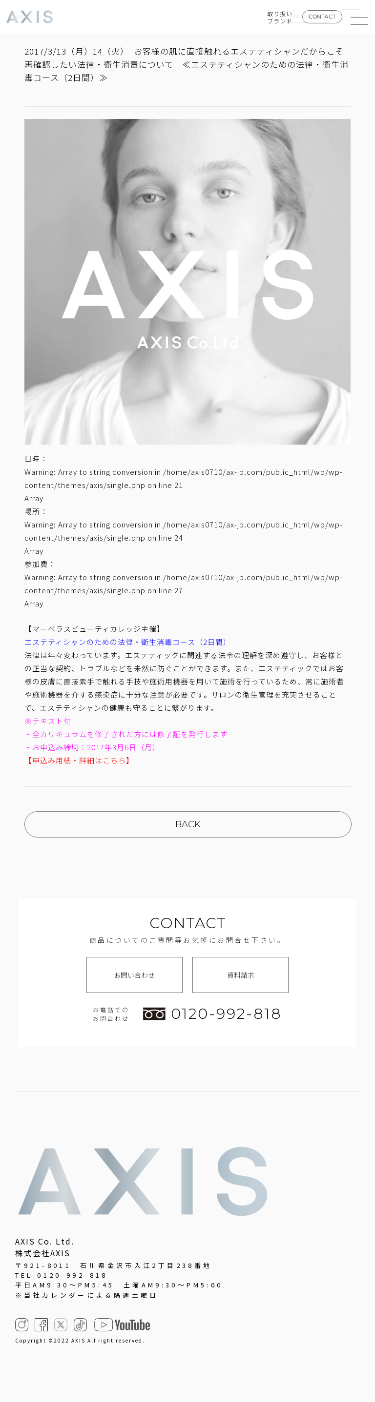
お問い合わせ (134, 975)
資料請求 (240, 975)
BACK (188, 824)
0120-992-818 (212, 1014)
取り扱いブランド (279, 17)
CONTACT (322, 16)
